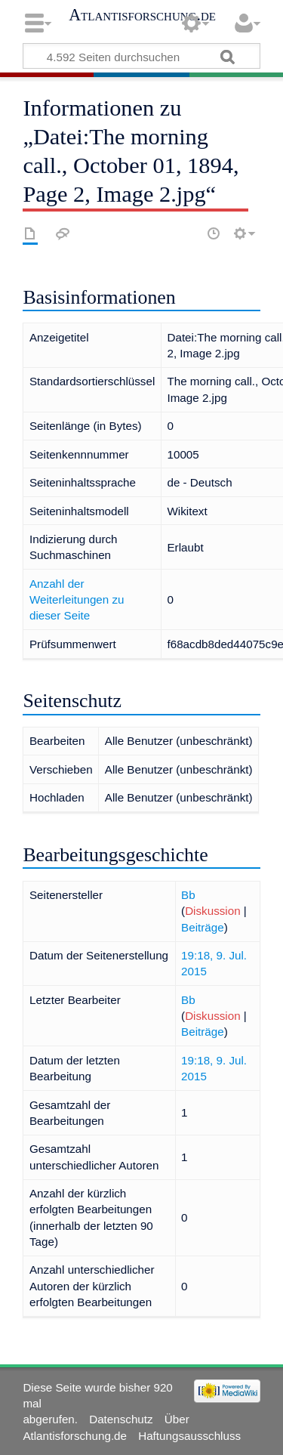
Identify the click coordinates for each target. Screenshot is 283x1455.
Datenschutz (120, 1419)
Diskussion (212, 910)
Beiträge (202, 927)
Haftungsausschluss (189, 1435)
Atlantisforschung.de (142, 15)
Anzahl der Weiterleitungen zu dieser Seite (77, 599)
